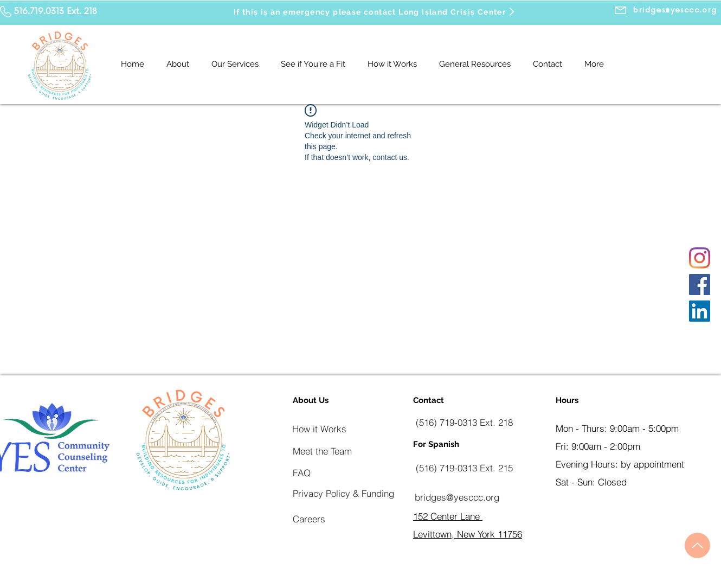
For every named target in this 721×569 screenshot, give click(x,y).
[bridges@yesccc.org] (457, 497)
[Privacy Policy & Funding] (343, 493)
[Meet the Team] (322, 451)
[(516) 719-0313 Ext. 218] (464, 422)
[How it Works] (319, 428)
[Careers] (308, 518)
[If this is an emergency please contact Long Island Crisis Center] (375, 11)
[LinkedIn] (699, 311)
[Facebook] (699, 284)
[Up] (697, 545)
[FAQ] (301, 472)
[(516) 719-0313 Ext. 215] (464, 467)
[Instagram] (699, 257)
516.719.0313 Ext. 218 (55, 12)
